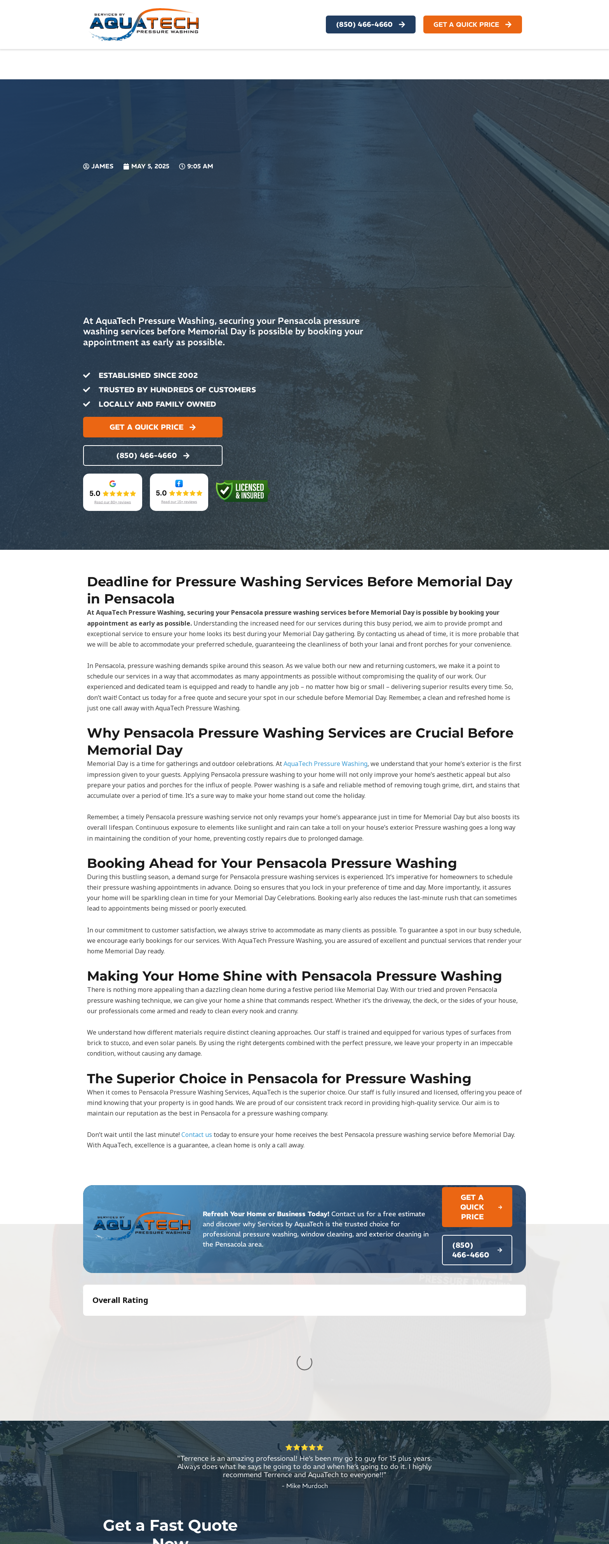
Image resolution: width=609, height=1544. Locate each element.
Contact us (196, 1134)
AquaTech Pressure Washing (325, 763)
